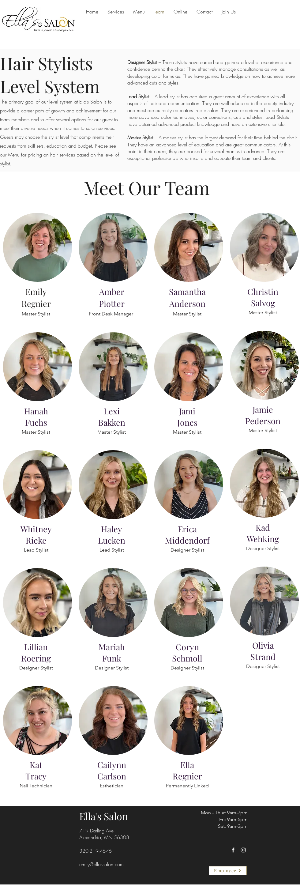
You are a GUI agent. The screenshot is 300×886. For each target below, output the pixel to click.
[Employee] (228, 870)
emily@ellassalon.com (101, 864)
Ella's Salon (103, 816)
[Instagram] (243, 850)
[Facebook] (233, 850)
